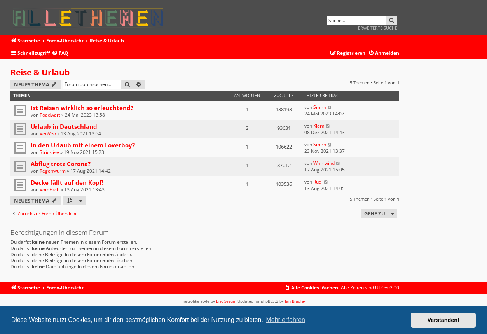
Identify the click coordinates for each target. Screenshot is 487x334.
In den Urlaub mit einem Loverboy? (83, 145)
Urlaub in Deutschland (64, 126)
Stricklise (49, 152)
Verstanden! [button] (443, 320)
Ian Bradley (295, 301)
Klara (319, 125)
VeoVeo (48, 133)
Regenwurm (53, 171)
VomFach (49, 189)
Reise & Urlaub (40, 72)
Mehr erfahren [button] (285, 320)
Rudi (318, 181)
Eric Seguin (226, 301)
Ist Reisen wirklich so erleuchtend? (82, 108)
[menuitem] (60, 53)
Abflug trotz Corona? (61, 164)
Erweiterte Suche (377, 28)
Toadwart (50, 115)
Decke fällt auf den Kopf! (67, 182)
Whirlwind (324, 163)
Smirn (319, 107)
